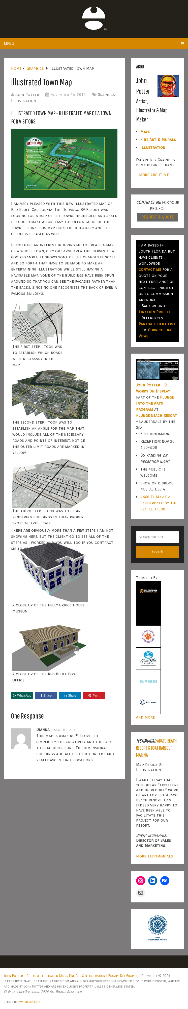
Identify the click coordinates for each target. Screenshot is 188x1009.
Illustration (23, 100)
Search (157, 552)
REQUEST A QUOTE (157, 217)
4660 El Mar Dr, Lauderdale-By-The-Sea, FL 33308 (159, 503)
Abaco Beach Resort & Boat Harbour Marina (156, 748)
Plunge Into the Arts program (155, 403)
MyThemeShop (29, 1002)
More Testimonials (154, 856)
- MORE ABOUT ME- (153, 175)
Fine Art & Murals (158, 139)
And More (145, 717)
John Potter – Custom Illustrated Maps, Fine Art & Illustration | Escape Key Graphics (72, 976)
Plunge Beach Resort (156, 415)
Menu (9, 43)
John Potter (27, 94)
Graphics (106, 94)
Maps (145, 131)
